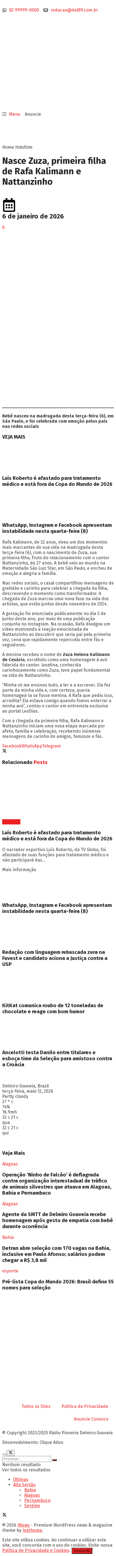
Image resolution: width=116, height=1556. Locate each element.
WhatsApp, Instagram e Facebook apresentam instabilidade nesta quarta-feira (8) (57, 528)
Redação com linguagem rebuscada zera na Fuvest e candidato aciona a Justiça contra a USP (54, 958)
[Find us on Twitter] (4, 1515)
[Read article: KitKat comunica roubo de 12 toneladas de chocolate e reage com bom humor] (58, 985)
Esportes (11, 821)
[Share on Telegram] (51, 746)
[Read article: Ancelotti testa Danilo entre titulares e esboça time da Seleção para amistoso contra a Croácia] (58, 1032)
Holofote (24, 147)
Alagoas (10, 1164)
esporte (10, 1270)
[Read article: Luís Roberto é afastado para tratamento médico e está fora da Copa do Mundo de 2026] (58, 457)
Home (8, 147)
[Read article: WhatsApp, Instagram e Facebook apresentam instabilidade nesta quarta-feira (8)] (58, 504)
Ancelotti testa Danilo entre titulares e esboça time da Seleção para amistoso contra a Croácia (57, 1059)
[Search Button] (54, 1460)
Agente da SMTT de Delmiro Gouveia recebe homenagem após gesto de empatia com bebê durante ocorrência (57, 1220)
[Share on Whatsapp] (31, 746)
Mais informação (19, 869)
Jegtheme (32, 1530)
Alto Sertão (24, 1484)
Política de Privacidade (84, 1406)
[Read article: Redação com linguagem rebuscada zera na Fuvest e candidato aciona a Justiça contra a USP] (58, 931)
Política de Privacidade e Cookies (35, 1550)
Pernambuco (37, 1500)
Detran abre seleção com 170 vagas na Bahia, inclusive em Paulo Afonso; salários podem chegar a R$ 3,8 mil (56, 1254)
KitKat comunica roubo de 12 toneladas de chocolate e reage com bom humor (52, 1009)
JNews (23, 1525)
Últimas (20, 1479)
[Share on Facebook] (11, 746)
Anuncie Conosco (91, 1419)
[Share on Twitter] (4, 751)
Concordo (82, 1551)
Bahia (8, 1237)
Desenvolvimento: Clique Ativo (32, 1442)
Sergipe (32, 1505)
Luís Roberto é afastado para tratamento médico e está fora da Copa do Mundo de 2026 (57, 481)
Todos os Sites (35, 1406)
